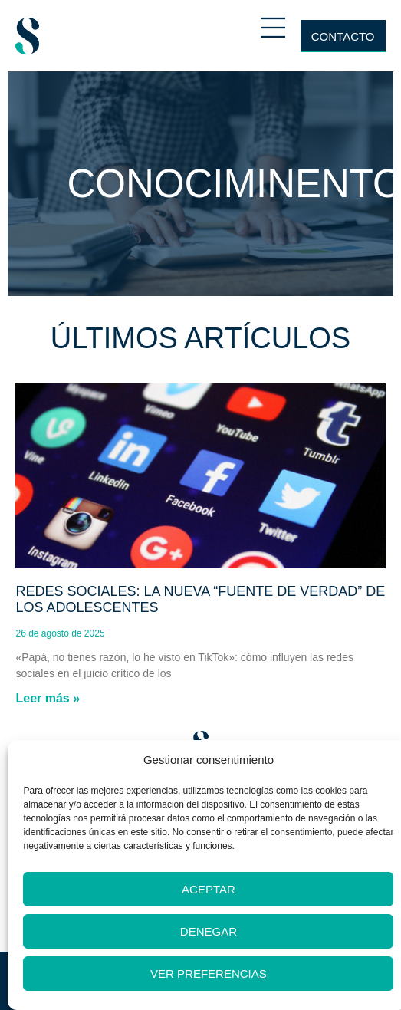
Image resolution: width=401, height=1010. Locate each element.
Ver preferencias (208, 973)
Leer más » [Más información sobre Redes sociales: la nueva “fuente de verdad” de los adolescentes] (47, 698)
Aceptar (208, 889)
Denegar (208, 931)
